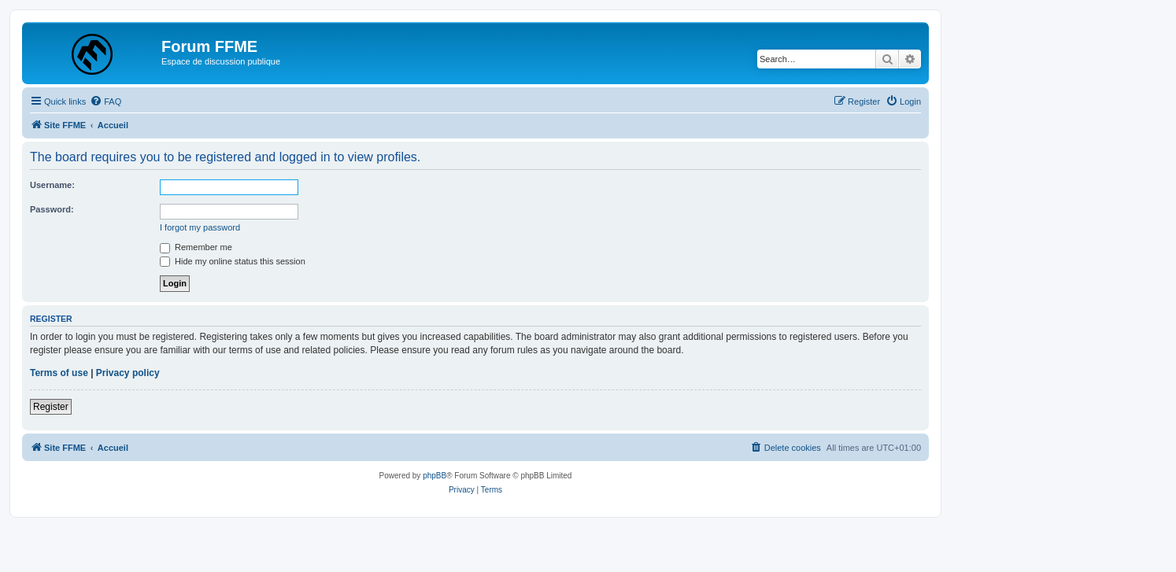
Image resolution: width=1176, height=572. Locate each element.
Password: (52, 209)
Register (50, 406)
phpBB (434, 475)
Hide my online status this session (232, 261)
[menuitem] (105, 101)
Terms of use (59, 372)
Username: (52, 185)
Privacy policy (128, 372)
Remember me (196, 247)
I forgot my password (200, 227)
